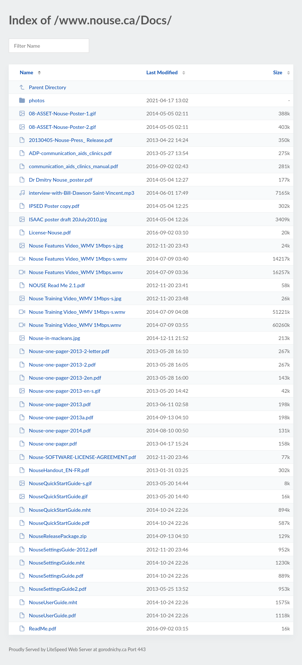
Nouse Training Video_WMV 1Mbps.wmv (70, 325)
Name (26, 72)
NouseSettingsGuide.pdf (51, 576)
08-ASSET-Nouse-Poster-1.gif (57, 113)
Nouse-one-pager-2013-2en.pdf (60, 378)
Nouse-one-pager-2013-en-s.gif (59, 391)
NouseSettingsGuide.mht (52, 562)
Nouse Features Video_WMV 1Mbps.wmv (71, 272)
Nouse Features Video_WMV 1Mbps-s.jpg (71, 245)
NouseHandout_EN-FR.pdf (54, 470)
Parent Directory (42, 87)
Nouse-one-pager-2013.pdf (55, 404)
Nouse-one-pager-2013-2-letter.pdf (64, 351)
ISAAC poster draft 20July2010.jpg (63, 219)
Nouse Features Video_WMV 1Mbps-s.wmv (73, 259)
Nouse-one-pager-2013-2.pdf (57, 364)
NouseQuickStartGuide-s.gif (55, 483)
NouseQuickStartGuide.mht (55, 510)
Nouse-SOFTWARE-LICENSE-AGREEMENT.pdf (77, 457)
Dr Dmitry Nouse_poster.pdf (55, 180)
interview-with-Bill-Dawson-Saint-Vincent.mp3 (76, 193)
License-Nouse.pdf (45, 232)
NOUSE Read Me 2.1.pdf (52, 285)
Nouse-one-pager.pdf (48, 443)
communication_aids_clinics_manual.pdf (68, 166)
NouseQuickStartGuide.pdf (54, 523)
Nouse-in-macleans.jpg (49, 338)
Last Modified (162, 72)
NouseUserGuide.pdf (47, 615)
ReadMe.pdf (37, 628)
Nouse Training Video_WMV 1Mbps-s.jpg (70, 298)
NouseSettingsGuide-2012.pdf (58, 549)
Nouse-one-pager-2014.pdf (55, 430)
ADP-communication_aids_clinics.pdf (65, 153)
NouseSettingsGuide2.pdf (52, 589)
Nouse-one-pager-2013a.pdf (56, 417)
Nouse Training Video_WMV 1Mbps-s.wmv (72, 312)
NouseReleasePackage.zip (53, 536)
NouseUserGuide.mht (48, 602)
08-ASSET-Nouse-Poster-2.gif (57, 127)
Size (277, 72)
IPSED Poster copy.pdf (49, 206)
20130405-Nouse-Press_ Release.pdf (65, 140)
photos (31, 100)
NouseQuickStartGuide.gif (53, 496)
